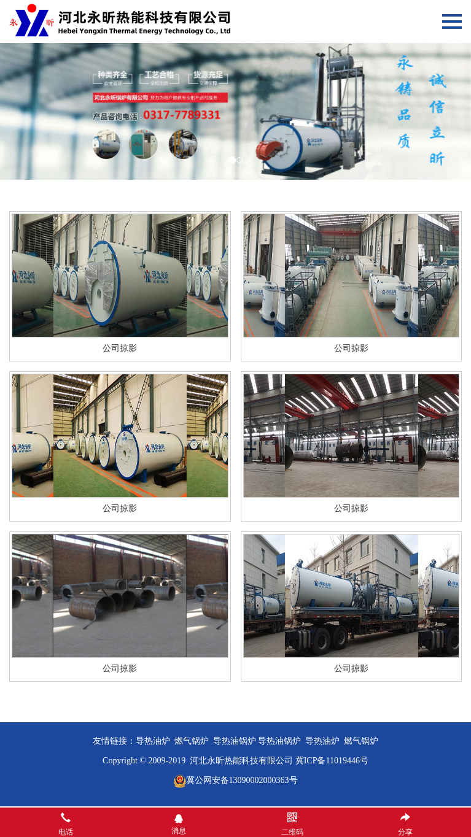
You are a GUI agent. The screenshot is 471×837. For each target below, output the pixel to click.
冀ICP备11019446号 (331, 760)
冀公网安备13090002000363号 (242, 780)
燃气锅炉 (361, 741)
